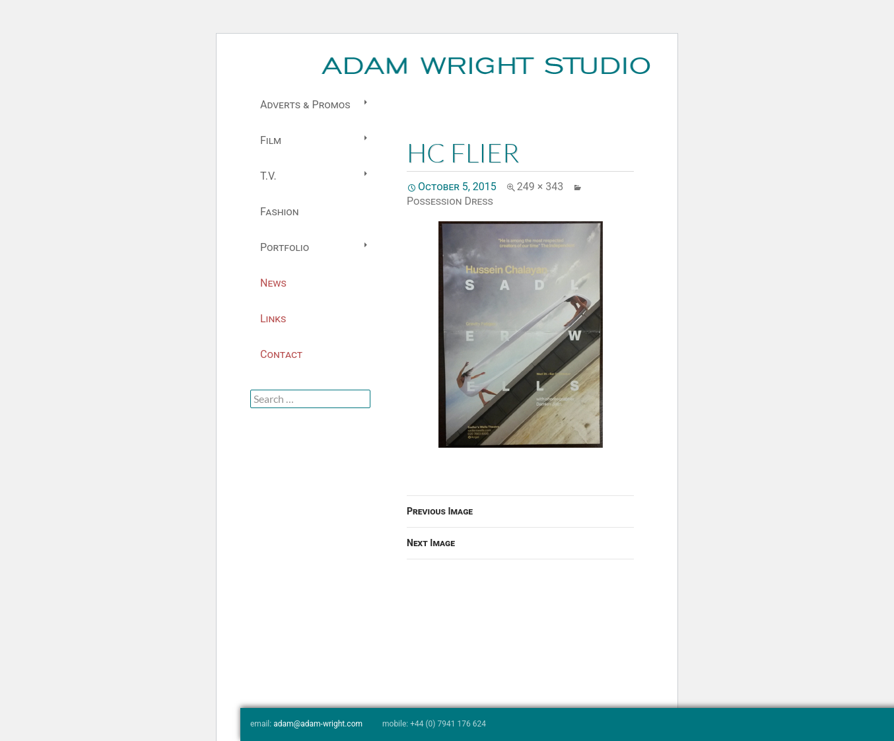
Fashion (279, 211)
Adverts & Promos (305, 104)
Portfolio (284, 247)
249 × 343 (540, 186)
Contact (281, 354)
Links (273, 318)
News (273, 283)
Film (270, 140)
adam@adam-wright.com (317, 723)
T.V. (268, 176)
